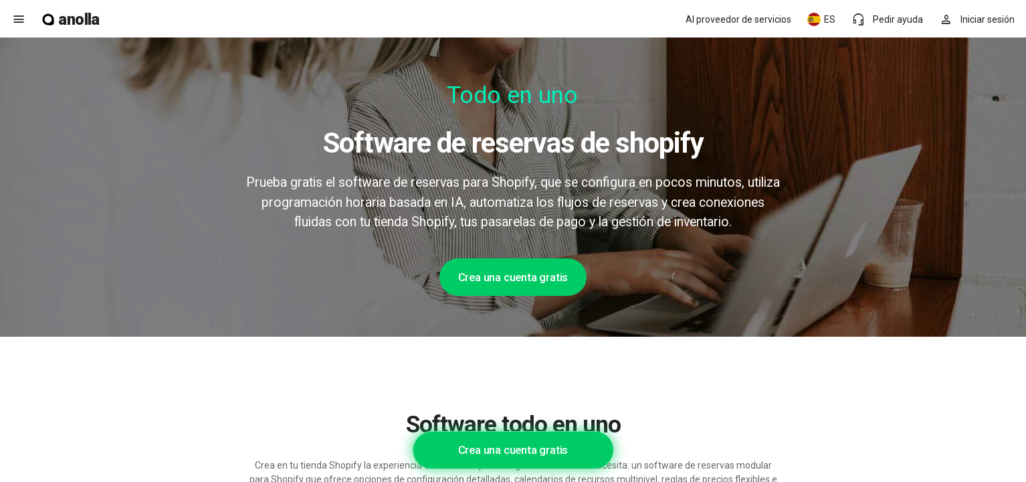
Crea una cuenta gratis (513, 277)
